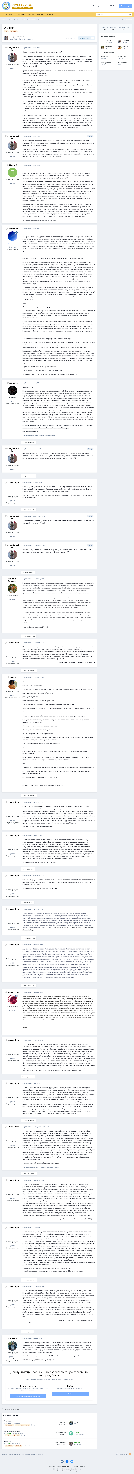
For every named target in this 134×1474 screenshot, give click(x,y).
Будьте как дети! (29, 432)
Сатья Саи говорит (26, 39)
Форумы (21, 15)
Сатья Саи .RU (8, 14)
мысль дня (7, 1441)
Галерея (40, 14)
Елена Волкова (110, 46)
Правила (50, 14)
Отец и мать (8, 1421)
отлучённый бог (127, 40)
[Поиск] (107, 14)
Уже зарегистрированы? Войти (105, 6)
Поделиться (71, 38)
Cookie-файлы (79, 1466)
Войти (70, 1394)
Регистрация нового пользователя (28, 1396)
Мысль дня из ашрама (12, 1431)
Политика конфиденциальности (60, 1466)
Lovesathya (110, 40)
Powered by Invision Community (67, 1471)
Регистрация (125, 6)
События (31, 14)
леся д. (125, 46)
